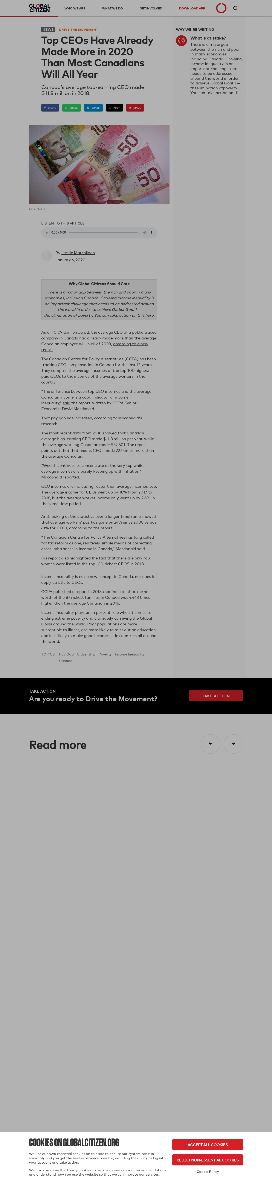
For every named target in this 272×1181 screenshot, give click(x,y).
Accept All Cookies (208, 1144)
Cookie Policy (208, 1172)
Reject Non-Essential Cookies (208, 1160)
